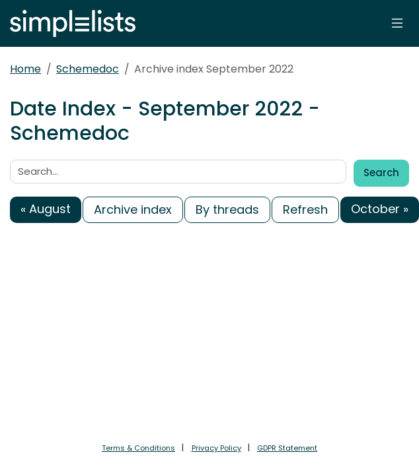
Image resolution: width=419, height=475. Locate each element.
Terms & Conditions (138, 448)
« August (45, 209)
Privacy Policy (216, 448)
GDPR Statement (287, 448)
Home (25, 69)
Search (381, 172)
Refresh (305, 209)
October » (379, 209)
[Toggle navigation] (397, 23)
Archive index (133, 209)
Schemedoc (87, 69)
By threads (227, 209)
